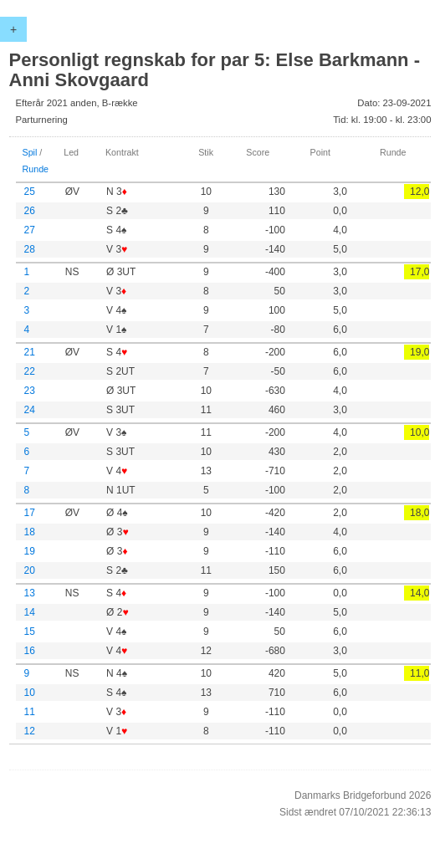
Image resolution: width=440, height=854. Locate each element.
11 (29, 712)
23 (29, 390)
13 (29, 593)
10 (29, 692)
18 (29, 532)
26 (29, 211)
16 (29, 651)
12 (29, 731)
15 (29, 631)
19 (29, 551)
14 (29, 612)
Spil (30, 152)
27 (29, 230)
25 (29, 191)
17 (29, 513)
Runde (36, 169)
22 (29, 371)
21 (29, 352)
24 (29, 410)
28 (29, 249)
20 (29, 570)
